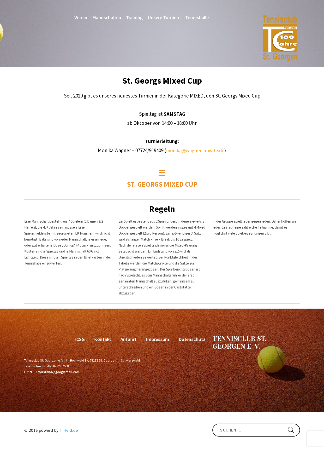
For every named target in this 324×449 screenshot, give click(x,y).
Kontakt (103, 339)
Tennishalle (196, 18)
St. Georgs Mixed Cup (162, 179)
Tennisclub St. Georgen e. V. (240, 342)
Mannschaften (105, 18)
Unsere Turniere (163, 18)
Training (133, 18)
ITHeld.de (69, 430)
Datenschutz (192, 339)
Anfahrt (129, 339)
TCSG (80, 339)
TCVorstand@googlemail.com (57, 371)
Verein (80, 18)
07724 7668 (61, 366)
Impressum (158, 339)
